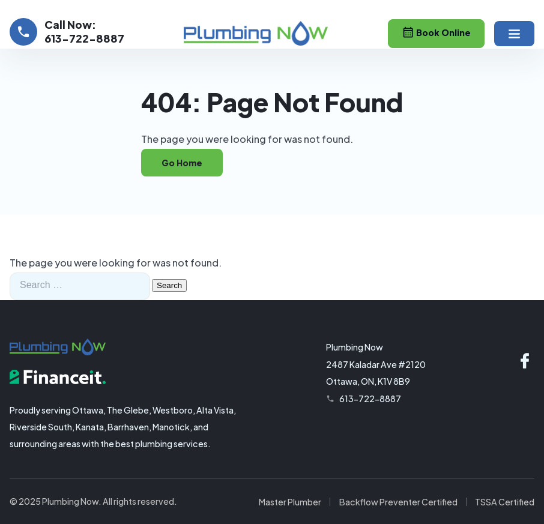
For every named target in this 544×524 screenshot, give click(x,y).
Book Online (436, 32)
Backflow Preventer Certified (398, 501)
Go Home (182, 162)
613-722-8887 (370, 398)
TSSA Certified (504, 501)
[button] (514, 33)
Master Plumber (290, 501)
